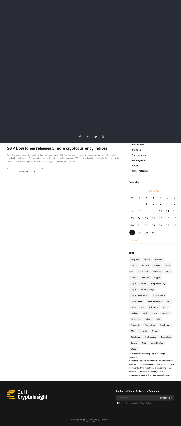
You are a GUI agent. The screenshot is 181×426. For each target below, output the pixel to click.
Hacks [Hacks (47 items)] (145, 313)
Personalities (138, 144)
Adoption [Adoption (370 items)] (135, 259)
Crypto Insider (32, 137)
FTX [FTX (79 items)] (165, 307)
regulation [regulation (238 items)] (150, 324)
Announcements (15, 137)
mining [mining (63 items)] (149, 319)
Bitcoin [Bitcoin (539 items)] (157, 265)
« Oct (135, 240)
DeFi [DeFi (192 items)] (169, 301)
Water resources (140, 170)
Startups (136, 149)
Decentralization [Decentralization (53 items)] (154, 301)
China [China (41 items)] (133, 277)
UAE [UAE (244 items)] (144, 342)
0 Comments (119, 137)
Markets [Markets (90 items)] (166, 313)
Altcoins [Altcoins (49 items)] (158, 259)
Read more (23, 171)
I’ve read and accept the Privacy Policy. (134, 403)
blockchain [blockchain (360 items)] (143, 271)
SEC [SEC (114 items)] (132, 330)
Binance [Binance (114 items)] (145, 265)
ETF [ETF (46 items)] (142, 307)
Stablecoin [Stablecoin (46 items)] (135, 336)
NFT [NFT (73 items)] (158, 319)
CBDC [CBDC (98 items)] (168, 271)
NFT (134, 134)
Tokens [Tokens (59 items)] (134, 342)
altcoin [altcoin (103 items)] (147, 259)
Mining (135, 129)
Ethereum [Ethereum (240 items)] (153, 307)
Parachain (137, 139)
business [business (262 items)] (157, 271)
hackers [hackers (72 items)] (134, 313)
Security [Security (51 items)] (143, 330)
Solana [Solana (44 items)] (155, 330)
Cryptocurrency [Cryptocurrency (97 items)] (158, 283)
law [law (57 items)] (155, 313)
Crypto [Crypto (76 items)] (157, 277)
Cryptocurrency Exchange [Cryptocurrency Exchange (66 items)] (142, 289)
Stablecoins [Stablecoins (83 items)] (150, 336)
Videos (135, 165)
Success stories (139, 155)
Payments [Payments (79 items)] (135, 324)
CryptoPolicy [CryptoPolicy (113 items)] (159, 295)
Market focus (138, 123)
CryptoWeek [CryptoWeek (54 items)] (136, 301)
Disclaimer (90, 421)
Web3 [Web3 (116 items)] (133, 348)
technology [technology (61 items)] (166, 336)
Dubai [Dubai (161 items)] (133, 307)
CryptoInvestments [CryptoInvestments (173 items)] (139, 295)
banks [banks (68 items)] (134, 265)
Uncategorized (139, 160)
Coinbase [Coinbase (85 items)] (145, 277)
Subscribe (165, 397)
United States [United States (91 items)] (157, 342)
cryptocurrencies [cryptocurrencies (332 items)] (138, 283)
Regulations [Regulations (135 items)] (165, 324)
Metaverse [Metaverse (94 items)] (136, 319)
